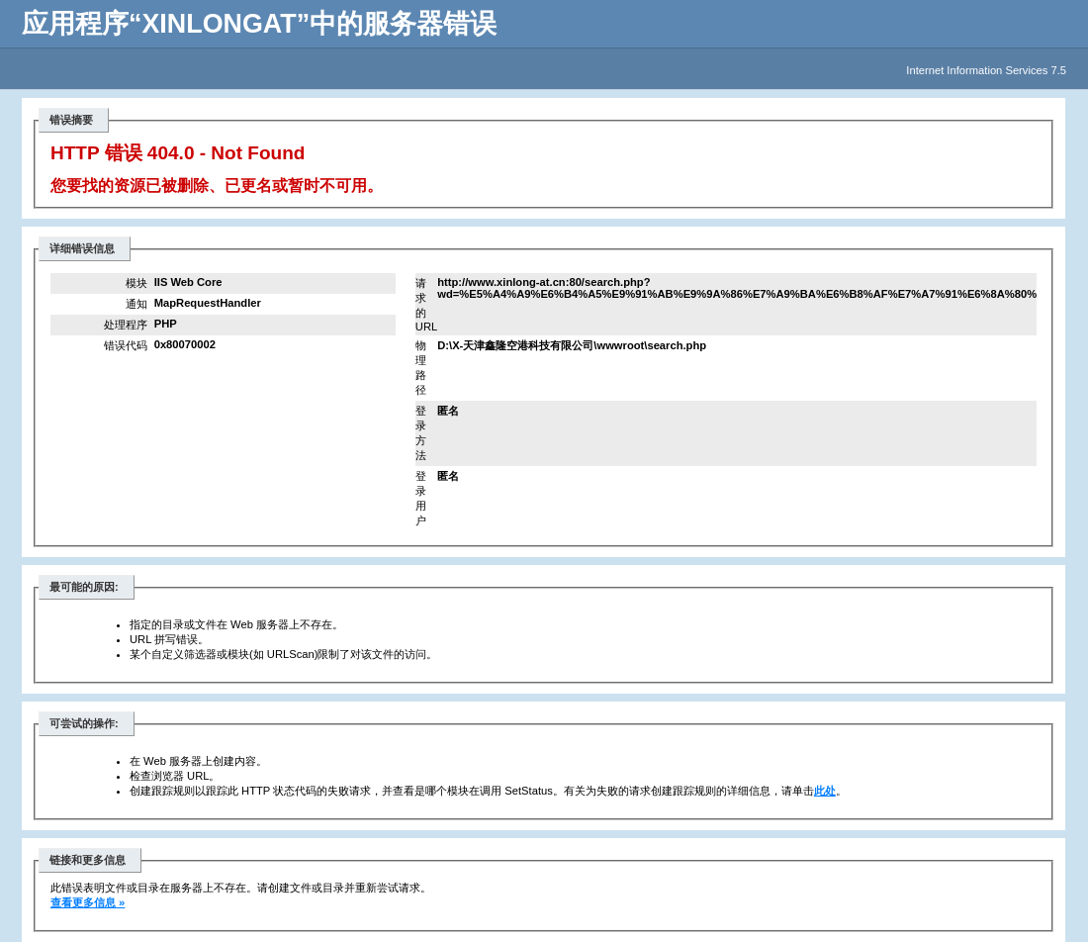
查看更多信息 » (87, 902)
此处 (825, 791)
